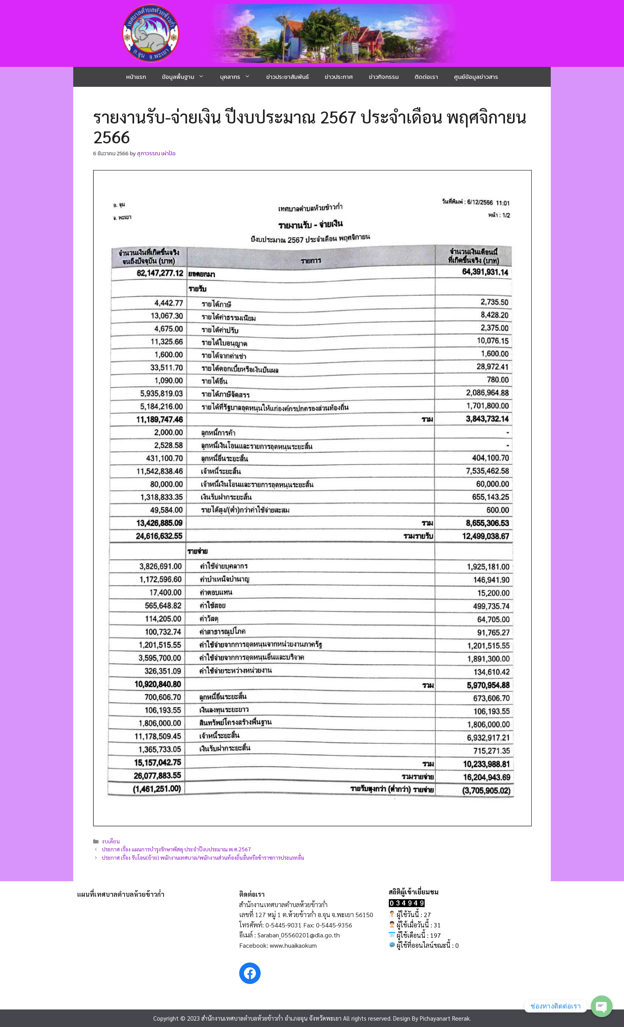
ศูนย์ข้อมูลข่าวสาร (476, 76)
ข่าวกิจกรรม (384, 76)
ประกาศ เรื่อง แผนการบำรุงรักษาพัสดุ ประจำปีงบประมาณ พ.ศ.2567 (176, 849)
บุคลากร (239, 77)
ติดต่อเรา (426, 76)
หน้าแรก (136, 76)
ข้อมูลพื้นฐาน (187, 77)
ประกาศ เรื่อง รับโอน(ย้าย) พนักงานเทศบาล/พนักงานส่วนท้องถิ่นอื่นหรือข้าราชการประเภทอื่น (203, 857)
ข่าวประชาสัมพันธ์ (287, 76)
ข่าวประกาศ (339, 76)
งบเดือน (111, 841)
